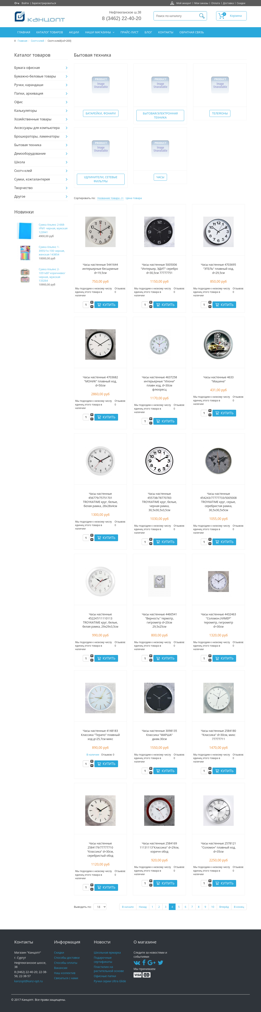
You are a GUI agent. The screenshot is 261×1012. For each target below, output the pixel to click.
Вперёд (224, 907)
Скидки (241, 3)
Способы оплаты (65, 968)
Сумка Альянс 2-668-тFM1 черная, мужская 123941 (53, 236)
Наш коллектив (64, 979)
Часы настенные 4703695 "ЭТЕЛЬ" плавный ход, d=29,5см (218, 269)
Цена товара (134, 198)
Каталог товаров (49, 32)
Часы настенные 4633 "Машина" (218, 379)
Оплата (215, 3)
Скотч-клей (37, 40)
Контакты (165, 32)
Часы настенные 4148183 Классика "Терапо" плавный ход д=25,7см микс (100, 735)
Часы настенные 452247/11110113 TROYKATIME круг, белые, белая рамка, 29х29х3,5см (100, 620)
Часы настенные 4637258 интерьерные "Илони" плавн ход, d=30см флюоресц (159, 383)
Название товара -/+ (110, 198)
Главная (23, 32)
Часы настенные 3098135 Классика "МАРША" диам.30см (159, 735)
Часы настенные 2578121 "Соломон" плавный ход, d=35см (218, 847)
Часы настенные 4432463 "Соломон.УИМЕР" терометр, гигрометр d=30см (218, 620)
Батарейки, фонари (101, 113)
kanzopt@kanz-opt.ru (28, 987)
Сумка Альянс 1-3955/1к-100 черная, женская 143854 (52, 258)
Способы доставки (67, 963)
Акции (74, 32)
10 (212, 907)
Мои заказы (201, 3)
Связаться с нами (66, 984)
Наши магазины (98, 32)
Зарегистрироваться (44, 3)
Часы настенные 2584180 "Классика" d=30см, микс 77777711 (218, 735)
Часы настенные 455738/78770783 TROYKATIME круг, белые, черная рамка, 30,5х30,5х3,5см (159, 502)
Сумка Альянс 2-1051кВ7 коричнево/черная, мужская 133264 (52, 283)
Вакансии (60, 973)
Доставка (228, 3)
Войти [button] (25, 3)
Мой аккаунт (183, 3)
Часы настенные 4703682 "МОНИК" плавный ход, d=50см (100, 381)
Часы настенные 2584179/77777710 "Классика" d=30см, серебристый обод (100, 849)
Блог (148, 32)
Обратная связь (191, 32)
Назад (143, 907)
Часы (160, 177)
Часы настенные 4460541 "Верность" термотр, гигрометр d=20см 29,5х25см (159, 620)
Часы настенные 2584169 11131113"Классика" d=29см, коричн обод (159, 847)
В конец (239, 907)
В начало (128, 907)
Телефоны (220, 113)
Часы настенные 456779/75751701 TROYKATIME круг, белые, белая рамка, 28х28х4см (100, 500)
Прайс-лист (129, 32)
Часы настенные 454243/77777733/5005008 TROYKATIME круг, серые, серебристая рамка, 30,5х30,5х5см (218, 502)
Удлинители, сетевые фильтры (100, 179)
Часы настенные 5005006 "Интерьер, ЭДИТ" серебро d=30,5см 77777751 (159, 269)
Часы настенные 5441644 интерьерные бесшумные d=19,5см (100, 269)
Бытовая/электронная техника (160, 115)
